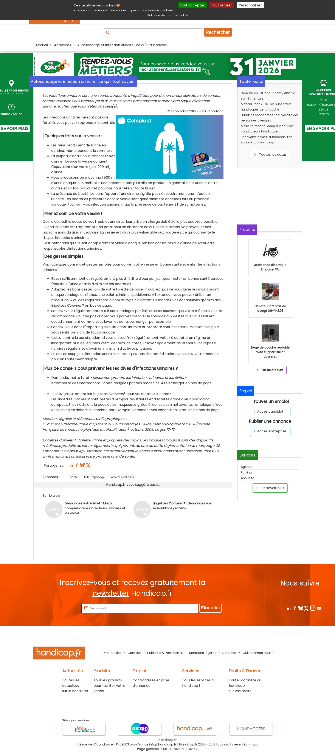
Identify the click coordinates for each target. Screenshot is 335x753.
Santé (74, 477)
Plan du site (112, 652)
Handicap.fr (188, 744)
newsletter (110, 593)
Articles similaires (122, 477)
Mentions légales (202, 652)
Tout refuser (221, 5)
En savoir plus (269, 487)
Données (229, 652)
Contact (134, 652)
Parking (246, 472)
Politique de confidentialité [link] (167, 15)
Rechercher (218, 32)
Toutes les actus (269, 154)
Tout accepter (192, 5)
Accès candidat (268, 411)
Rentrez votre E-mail (63, 608)
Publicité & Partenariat (165, 652)
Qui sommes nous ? (258, 652)
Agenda (247, 467)
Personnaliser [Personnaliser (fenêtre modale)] (250, 5)
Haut (254, 744)
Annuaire (247, 478)
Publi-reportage (94, 477)
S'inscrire (210, 608)
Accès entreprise (269, 431)
